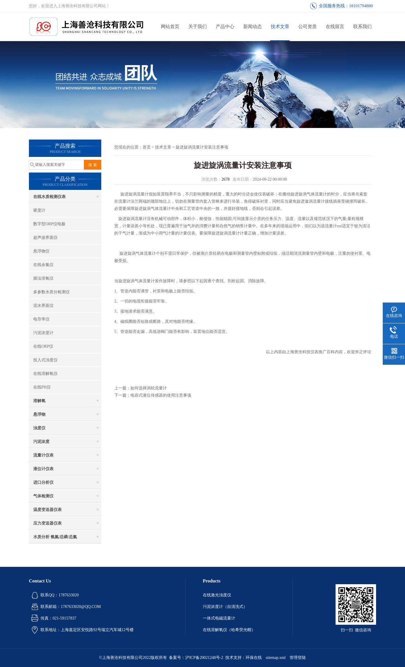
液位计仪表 (43, 469)
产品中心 (225, 26)
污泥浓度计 (43, 333)
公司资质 (307, 26)
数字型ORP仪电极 (49, 224)
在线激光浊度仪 (217, 595)
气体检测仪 (43, 496)
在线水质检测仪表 (49, 197)
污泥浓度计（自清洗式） (225, 606)
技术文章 (280, 26)
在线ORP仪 (43, 346)
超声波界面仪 (45, 237)
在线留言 (335, 26)
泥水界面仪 (43, 305)
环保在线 (254, 657)
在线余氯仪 (43, 265)
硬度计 (39, 210)
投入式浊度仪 (45, 360)
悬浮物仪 (41, 251)
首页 (147, 147)
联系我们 (362, 26)
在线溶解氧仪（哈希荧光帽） (229, 630)
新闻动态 (252, 26)
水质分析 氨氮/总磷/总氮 (55, 537)
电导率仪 (41, 319)
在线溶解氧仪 (45, 373)
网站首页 (170, 26)
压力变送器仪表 (47, 523)
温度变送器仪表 (47, 509)
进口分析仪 (43, 482)
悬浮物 (39, 414)
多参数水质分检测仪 (51, 292)
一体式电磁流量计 (219, 618)
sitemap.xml (276, 657)
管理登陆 (298, 657)
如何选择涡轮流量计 (148, 388)
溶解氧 (39, 401)
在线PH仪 (42, 387)
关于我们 (197, 26)
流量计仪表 (43, 455)
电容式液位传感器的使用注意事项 (160, 395)
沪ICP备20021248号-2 (204, 657)
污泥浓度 (41, 441)
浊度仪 (39, 428)
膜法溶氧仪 (43, 278)
